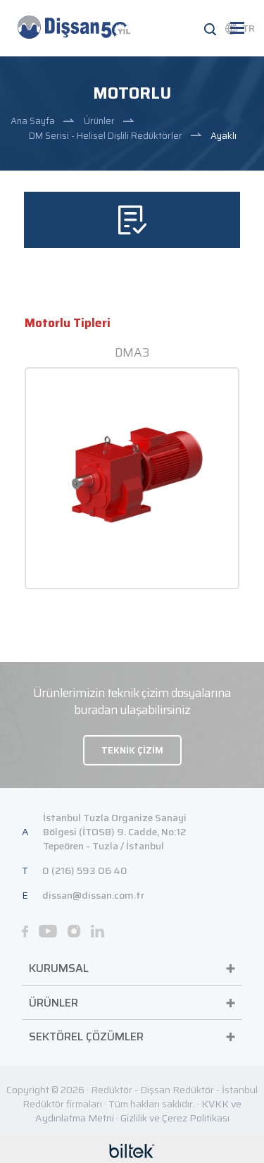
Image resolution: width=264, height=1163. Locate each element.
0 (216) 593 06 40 (84, 870)
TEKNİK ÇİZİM (132, 750)
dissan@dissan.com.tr (93, 895)
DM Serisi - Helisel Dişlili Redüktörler (105, 135)
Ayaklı (223, 135)
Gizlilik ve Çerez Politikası (175, 1118)
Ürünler (99, 120)
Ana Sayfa (33, 120)
